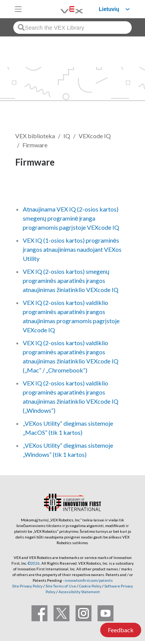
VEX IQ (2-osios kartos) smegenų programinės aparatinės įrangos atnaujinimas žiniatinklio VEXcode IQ (70, 280)
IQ (66, 135)
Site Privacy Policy (27, 586)
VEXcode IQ (95, 135)
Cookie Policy (90, 586)
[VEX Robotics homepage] (62, 9)
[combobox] (72, 27)
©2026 (34, 563)
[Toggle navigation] (18, 9)
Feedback (121, 629)
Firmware (34, 144)
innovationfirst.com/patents (89, 580)
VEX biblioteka (35, 135)
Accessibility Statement (79, 591)
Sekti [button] (27, 188)
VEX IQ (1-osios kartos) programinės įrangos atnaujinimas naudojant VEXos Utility (72, 249)
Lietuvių (109, 9)
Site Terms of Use (60, 586)
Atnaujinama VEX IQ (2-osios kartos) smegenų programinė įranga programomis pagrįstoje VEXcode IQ (71, 218)
